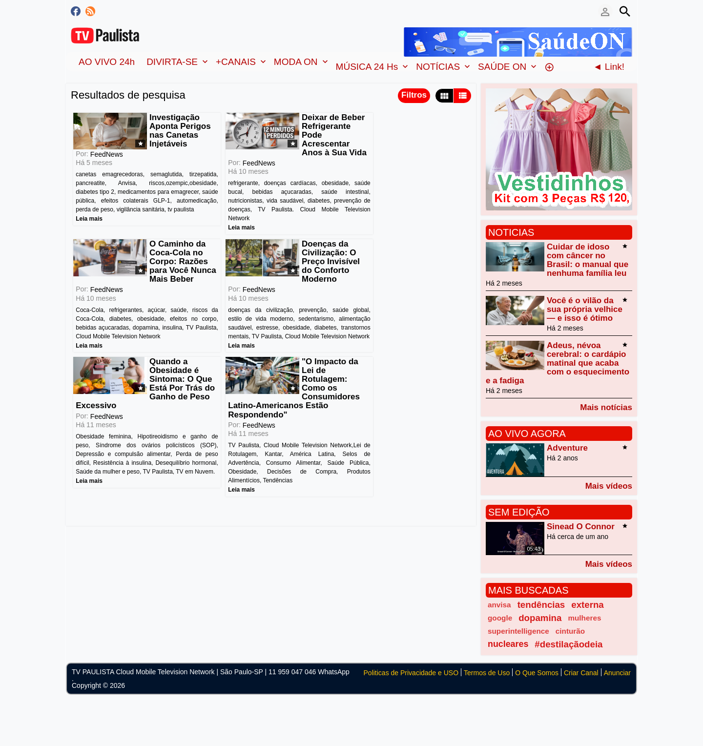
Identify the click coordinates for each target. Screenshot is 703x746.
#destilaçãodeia (568, 644)
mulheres (584, 618)
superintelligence (518, 631)
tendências (541, 605)
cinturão (570, 631)
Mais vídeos (608, 485)
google (500, 618)
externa (587, 605)
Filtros (414, 95)
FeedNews (106, 163)
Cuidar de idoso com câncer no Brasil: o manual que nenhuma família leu (587, 260)
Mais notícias (606, 407)
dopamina (539, 618)
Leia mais (88, 236)
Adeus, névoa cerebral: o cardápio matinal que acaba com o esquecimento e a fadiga (557, 363)
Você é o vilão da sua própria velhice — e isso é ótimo (584, 309)
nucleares (508, 644)
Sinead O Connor (581, 526)
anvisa (499, 605)
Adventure (567, 448)
